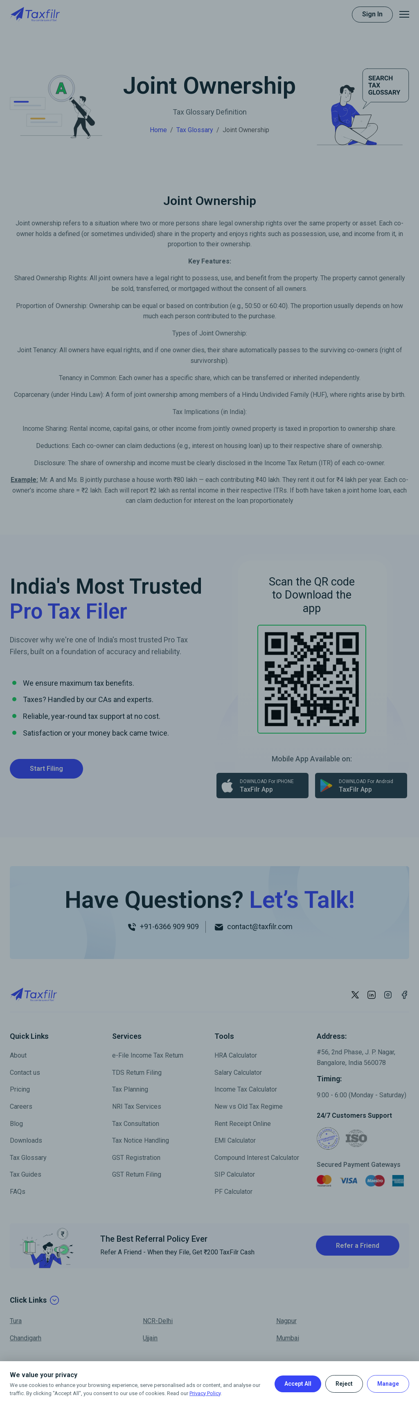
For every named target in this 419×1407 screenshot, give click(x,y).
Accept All (297, 1383)
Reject (344, 1383)
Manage (388, 1383)
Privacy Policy (205, 1393)
